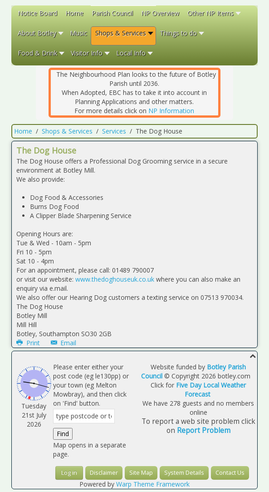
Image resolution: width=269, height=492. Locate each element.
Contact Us (230, 473)
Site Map (141, 473)
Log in (69, 473)
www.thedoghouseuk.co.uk (114, 279)
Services (114, 131)
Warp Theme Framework (153, 484)
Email (64, 342)
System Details (184, 473)
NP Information (171, 110)
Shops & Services (67, 131)
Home (23, 131)
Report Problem (203, 430)
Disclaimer (104, 473)
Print (29, 342)
